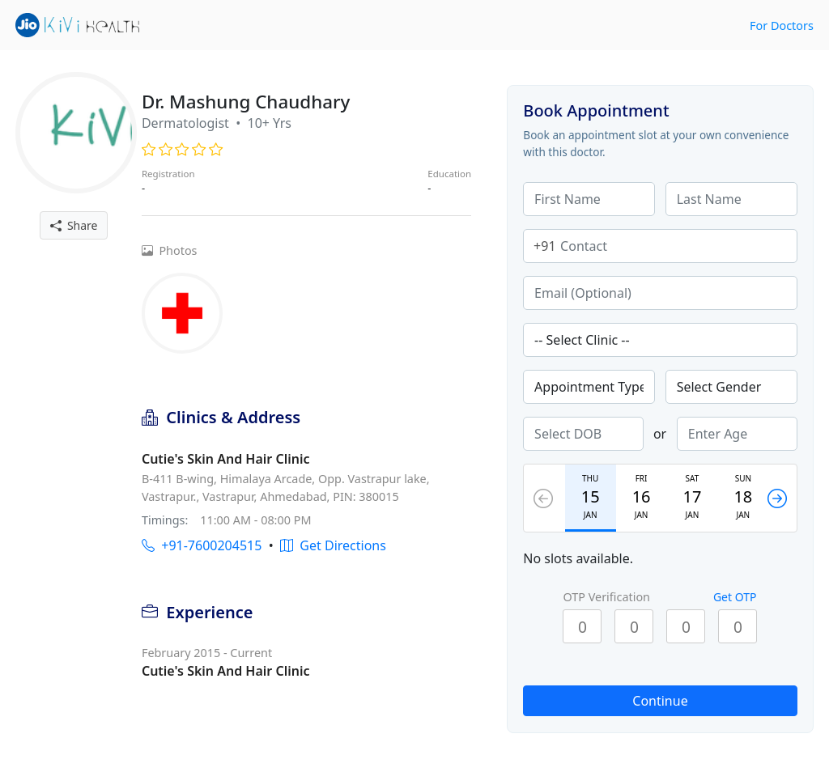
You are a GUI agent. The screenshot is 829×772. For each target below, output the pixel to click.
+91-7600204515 (201, 545)
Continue (659, 701)
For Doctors (782, 25)
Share (74, 225)
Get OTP (735, 596)
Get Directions (333, 545)
